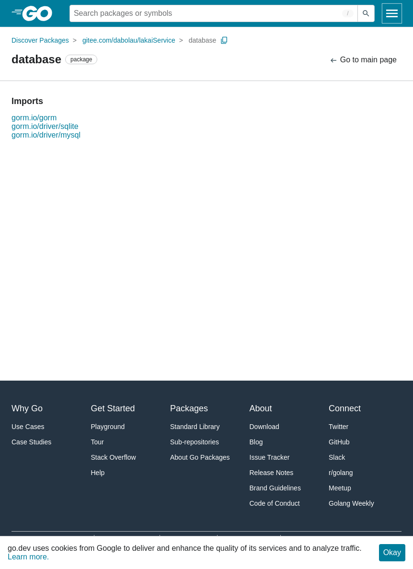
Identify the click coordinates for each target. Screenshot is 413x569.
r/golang (341, 472)
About (261, 408)
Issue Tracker (270, 457)
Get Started (113, 408)
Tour (97, 442)
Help (98, 472)
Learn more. (28, 557)
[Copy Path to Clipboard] (224, 40)
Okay (392, 552)
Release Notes (272, 472)
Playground (108, 426)
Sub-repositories (194, 442)
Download (264, 426)
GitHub (339, 442)
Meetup (340, 488)
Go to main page (363, 60)
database (203, 40)
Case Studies (31, 442)
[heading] (40, 13)
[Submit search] (366, 13)
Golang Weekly (351, 503)
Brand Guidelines (275, 488)
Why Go (27, 408)
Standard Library (195, 426)
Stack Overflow (113, 457)
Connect (345, 408)
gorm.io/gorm (34, 118)
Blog (256, 442)
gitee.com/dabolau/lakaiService (128, 40)
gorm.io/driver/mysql (45, 135)
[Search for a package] (213, 13)
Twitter (338, 426)
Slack (337, 457)
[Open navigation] (392, 13)
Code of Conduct (275, 503)
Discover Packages (40, 40)
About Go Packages (200, 457)
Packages (189, 408)
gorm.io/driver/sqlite (45, 126)
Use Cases (27, 426)
